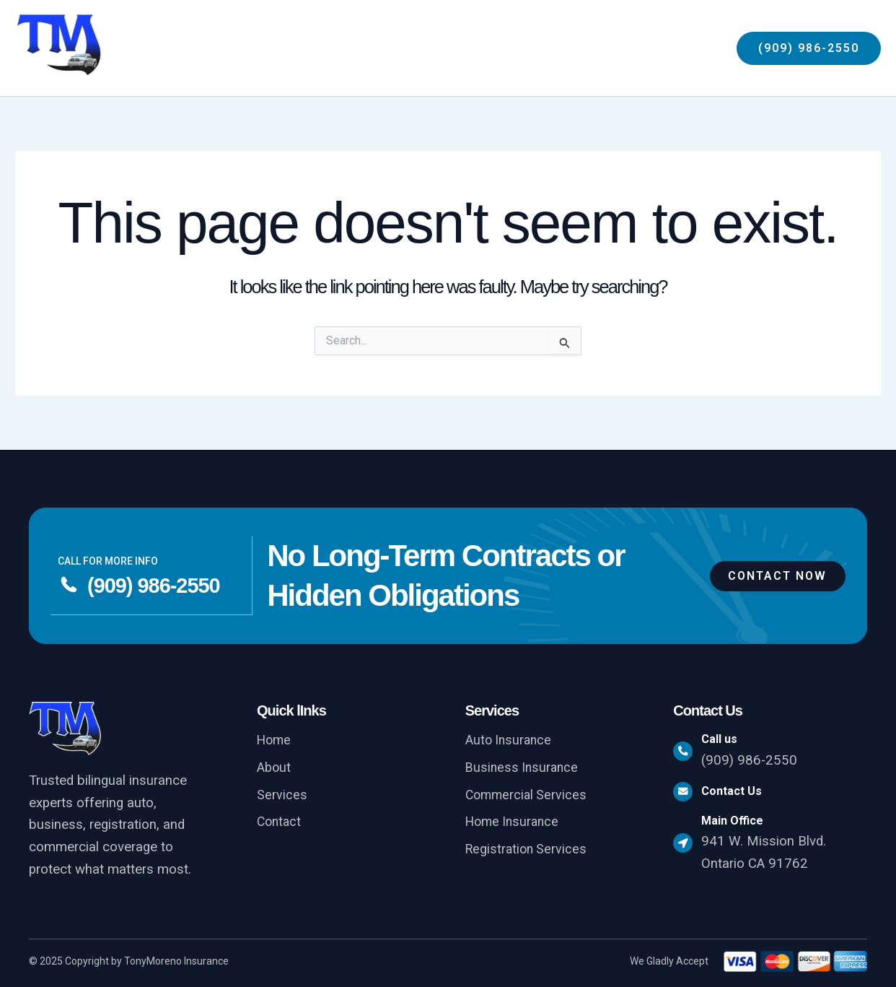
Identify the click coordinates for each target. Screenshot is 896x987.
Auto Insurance (510, 741)
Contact (280, 824)
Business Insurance (523, 769)
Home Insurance (514, 824)
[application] (627, 48)
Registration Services (528, 853)
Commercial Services (528, 796)
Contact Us (738, 794)
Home (275, 741)
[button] (809, 48)
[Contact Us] (686, 794)
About (274, 769)
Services (282, 796)
